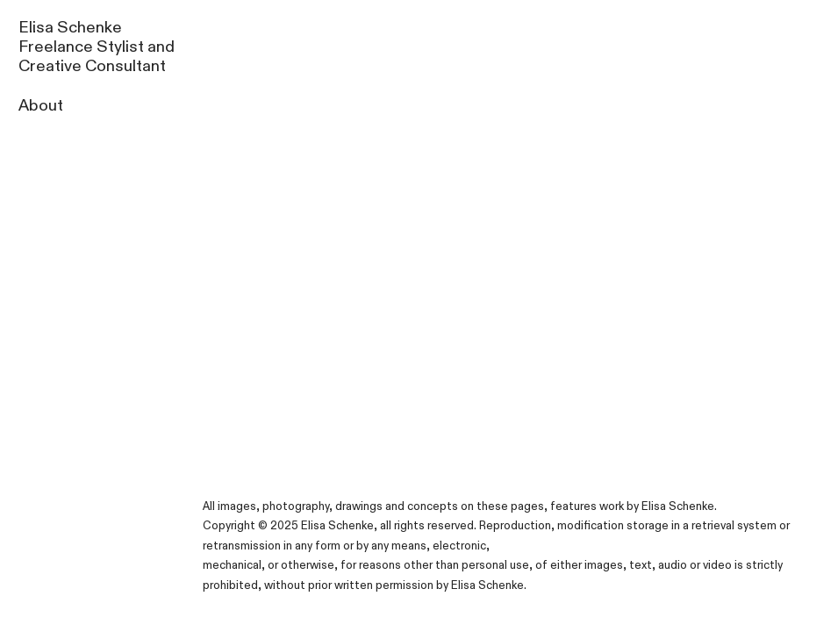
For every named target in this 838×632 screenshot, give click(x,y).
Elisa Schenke (70, 28)
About (40, 106)
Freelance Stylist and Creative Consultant (96, 56)
